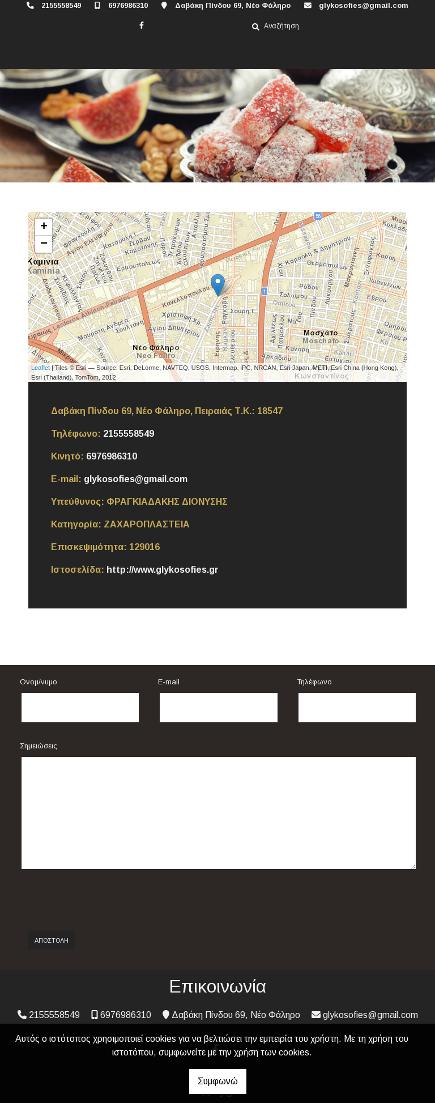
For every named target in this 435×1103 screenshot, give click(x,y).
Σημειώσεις (38, 746)
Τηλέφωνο (314, 682)
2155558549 (61, 5)
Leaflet (40, 367)
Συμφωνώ (218, 1081)
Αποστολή (52, 940)
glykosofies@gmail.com (363, 5)
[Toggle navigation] (20, 53)
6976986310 (128, 5)
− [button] (44, 244)
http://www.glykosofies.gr (162, 569)
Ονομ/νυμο (38, 682)
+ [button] (44, 227)
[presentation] (117, 901)
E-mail (169, 682)
